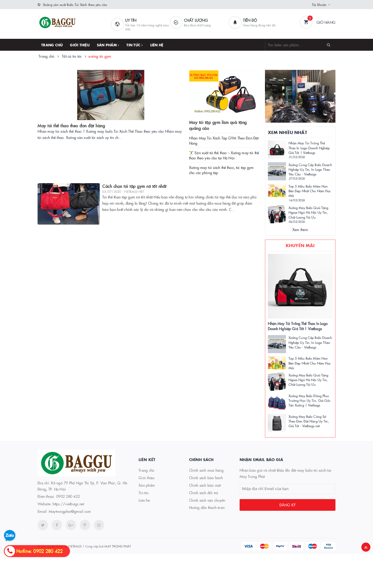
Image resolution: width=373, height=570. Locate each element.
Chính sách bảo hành (206, 477)
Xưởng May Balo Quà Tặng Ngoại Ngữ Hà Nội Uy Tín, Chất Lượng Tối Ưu (308, 212)
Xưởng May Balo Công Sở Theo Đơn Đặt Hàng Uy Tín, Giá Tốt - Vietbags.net (309, 421)
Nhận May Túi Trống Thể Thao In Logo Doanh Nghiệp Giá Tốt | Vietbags (309, 147)
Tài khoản (319, 4)
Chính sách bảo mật (205, 485)
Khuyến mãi (300, 245)
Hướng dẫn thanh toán (207, 507)
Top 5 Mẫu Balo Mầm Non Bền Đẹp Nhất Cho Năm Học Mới (310, 191)
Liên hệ (156, 44)
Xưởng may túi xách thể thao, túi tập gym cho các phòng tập (221, 170)
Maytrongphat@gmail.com (70, 511)
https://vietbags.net (68, 503)
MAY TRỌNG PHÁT (117, 546)
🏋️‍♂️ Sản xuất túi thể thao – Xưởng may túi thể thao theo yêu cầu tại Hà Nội (224, 155)
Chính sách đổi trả (203, 492)
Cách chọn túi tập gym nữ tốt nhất (134, 186)
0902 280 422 (68, 496)
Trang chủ (52, 44)
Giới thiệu (80, 44)
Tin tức (134, 44)
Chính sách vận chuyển (207, 500)
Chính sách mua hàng (206, 470)
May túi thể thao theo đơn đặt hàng (71, 125)
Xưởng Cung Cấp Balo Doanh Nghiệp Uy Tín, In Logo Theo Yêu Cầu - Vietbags (310, 169)
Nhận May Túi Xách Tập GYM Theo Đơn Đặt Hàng (224, 140)
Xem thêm (300, 229)
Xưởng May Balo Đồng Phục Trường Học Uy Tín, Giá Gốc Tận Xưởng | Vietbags (310, 400)
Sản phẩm (108, 44)
